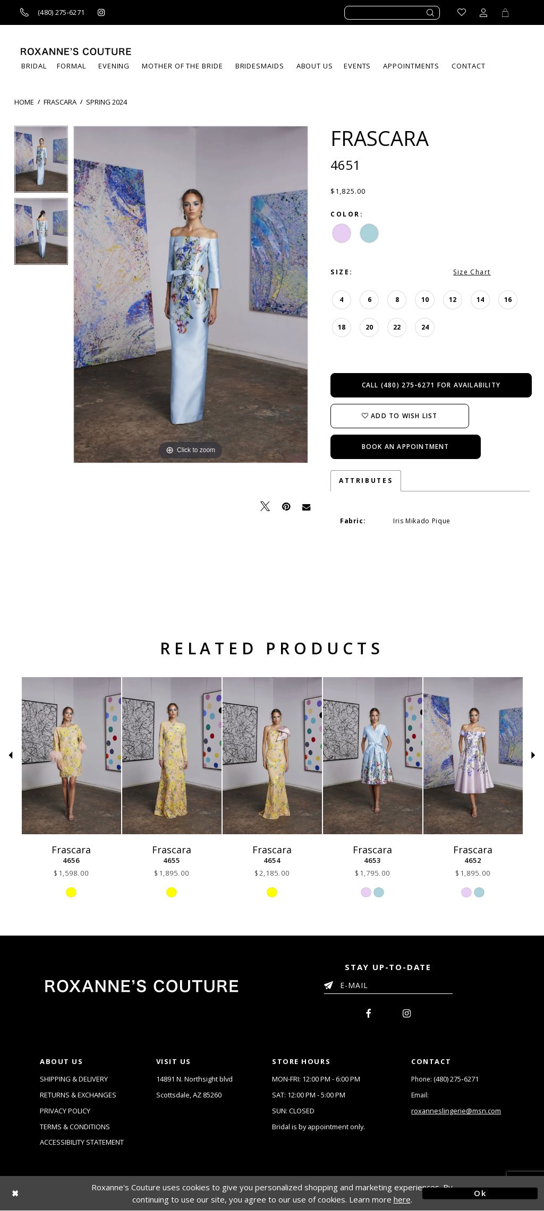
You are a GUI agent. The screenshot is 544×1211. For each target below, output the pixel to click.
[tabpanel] (41, 162)
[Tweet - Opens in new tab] (265, 506)
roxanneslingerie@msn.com (456, 1110)
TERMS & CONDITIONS (75, 1126)
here (402, 1199)
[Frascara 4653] (372, 755)
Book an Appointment (405, 446)
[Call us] (52, 12)
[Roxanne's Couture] (76, 51)
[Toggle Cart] (505, 12)
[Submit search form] (431, 13)
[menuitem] (357, 66)
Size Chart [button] (471, 271)
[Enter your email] (388, 987)
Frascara (60, 102)
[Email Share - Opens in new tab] (306, 506)
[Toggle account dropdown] (483, 12)
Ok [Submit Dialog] (480, 1193)
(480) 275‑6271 (456, 1079)
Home (24, 102)
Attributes (366, 480)
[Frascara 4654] (272, 755)
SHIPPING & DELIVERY (74, 1079)
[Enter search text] (392, 13)
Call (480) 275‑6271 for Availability (431, 385)
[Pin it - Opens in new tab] (286, 506)
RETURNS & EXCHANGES (78, 1095)
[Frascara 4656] (71, 755)
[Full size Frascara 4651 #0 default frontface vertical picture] (191, 294)
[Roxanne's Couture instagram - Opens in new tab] (101, 12)
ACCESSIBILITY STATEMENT (82, 1142)
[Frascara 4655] (172, 755)
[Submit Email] (330, 983)
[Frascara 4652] (473, 755)
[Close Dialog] (64, 1193)
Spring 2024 (106, 102)
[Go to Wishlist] (462, 12)
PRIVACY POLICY (65, 1110)
